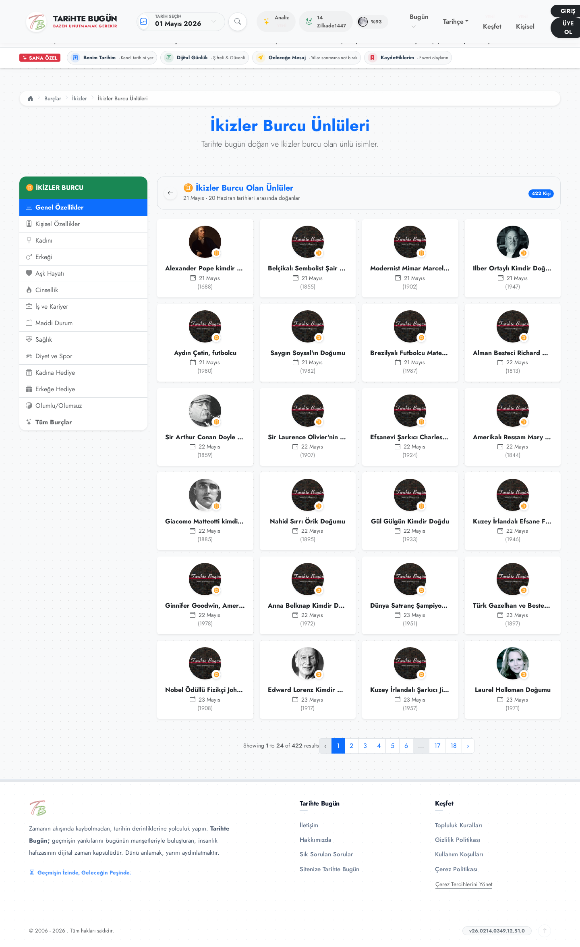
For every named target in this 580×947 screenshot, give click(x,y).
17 (437, 745)
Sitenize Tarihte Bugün (329, 869)
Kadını (39, 240)
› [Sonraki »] (468, 745)
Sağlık (39, 340)
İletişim (309, 825)
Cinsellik (42, 290)
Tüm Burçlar (49, 422)
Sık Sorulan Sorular (326, 854)
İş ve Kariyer (47, 307)
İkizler (79, 98)
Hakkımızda (315, 839)
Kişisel (525, 22)
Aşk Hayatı (45, 273)
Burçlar (52, 98)
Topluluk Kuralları (459, 825)
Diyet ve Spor (49, 356)
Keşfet (492, 22)
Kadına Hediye (50, 373)
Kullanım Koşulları (459, 854)
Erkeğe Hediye (50, 389)
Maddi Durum (49, 323)
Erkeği (39, 257)
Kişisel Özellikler (53, 224)
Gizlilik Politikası (457, 839)
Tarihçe (453, 21)
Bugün (419, 21)
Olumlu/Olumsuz (54, 406)
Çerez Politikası (456, 869)
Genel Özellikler (55, 207)
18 (453, 745)
